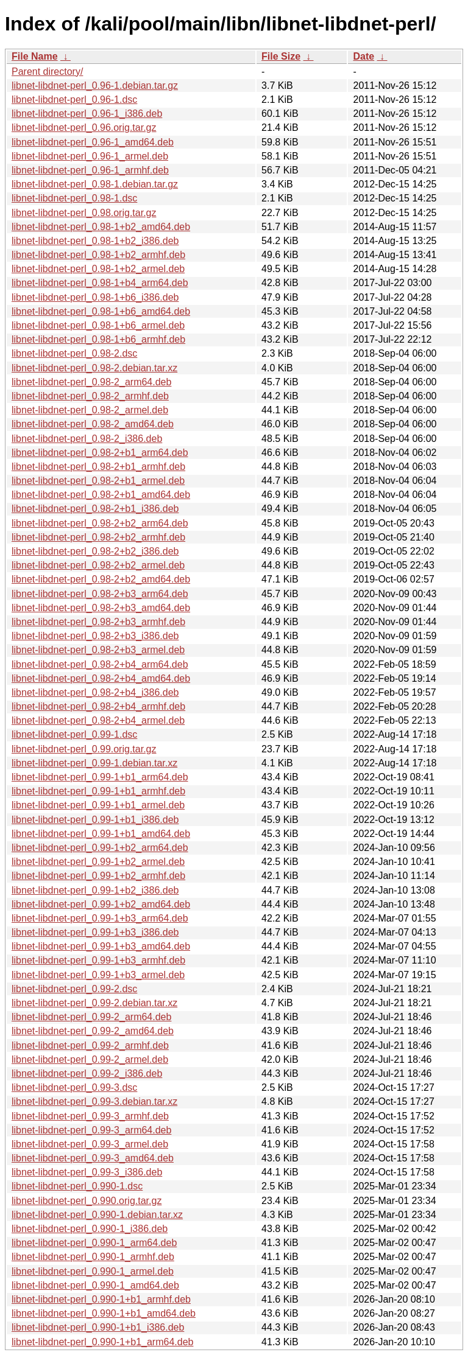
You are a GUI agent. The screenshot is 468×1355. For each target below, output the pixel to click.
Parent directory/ (47, 71)
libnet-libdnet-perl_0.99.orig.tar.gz (84, 749)
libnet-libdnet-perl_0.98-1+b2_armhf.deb (98, 255)
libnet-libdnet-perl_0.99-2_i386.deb (87, 1073)
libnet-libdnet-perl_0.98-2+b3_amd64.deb (101, 608)
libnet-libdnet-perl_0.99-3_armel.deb (90, 1144)
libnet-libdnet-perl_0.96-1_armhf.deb (90, 170)
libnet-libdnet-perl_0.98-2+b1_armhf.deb (98, 466)
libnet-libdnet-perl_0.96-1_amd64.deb (93, 142)
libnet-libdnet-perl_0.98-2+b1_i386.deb (95, 508)
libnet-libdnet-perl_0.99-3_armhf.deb (90, 1116)
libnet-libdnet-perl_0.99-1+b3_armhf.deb (98, 960)
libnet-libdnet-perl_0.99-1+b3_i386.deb (95, 932)
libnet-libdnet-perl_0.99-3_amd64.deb (93, 1158)
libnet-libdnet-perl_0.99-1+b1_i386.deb (95, 819)
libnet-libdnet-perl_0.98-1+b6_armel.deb (98, 325)
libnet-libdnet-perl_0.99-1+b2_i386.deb (95, 890)
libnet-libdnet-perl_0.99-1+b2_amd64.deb (101, 904)
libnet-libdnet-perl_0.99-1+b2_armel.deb (98, 861)
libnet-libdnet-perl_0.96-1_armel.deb (90, 156)
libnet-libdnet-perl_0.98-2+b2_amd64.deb (101, 579)
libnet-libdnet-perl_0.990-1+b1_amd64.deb (104, 1313)
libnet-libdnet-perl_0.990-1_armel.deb (93, 1271)
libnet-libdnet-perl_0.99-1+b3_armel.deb (98, 975)
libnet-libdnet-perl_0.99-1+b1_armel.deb (98, 805)
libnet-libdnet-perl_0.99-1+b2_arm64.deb (100, 847)
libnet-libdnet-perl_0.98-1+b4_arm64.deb (100, 283)
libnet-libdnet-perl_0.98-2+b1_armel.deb (98, 480)
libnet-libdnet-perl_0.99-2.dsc (74, 989)
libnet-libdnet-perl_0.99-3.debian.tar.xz (94, 1101)
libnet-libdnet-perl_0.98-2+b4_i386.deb (95, 692)
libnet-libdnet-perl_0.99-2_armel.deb (90, 1059)
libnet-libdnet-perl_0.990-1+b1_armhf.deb (101, 1299)
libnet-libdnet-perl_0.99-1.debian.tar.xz (94, 763)
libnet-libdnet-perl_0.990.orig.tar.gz (86, 1201)
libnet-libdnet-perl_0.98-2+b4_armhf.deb (98, 706)
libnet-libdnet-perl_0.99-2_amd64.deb (93, 1031)
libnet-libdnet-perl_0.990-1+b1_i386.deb (98, 1327)
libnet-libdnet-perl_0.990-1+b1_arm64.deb (102, 1342)
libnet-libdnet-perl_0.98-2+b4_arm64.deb (100, 664)
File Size (280, 56)
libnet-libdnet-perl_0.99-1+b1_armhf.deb (98, 791)
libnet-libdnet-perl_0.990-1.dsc (77, 1186)
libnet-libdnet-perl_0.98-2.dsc (74, 353)
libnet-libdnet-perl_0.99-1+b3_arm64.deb (100, 918)
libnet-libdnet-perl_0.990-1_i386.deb (90, 1229)
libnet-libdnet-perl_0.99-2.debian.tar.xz (94, 1003)
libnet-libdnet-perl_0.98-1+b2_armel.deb (98, 269)
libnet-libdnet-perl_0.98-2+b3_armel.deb (98, 650)
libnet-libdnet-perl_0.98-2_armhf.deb (90, 396)
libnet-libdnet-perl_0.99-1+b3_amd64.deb (101, 946)
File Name (35, 56)
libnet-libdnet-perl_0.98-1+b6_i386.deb (95, 297)
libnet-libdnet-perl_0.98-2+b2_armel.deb (98, 565)
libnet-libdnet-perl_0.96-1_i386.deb (87, 113)
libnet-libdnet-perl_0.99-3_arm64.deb (91, 1130)
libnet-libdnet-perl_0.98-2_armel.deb (90, 410)
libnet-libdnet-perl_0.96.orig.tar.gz (84, 127)
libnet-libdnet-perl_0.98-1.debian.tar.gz (95, 184)
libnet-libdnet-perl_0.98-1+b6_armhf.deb (98, 339)
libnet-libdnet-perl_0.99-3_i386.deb (87, 1172)
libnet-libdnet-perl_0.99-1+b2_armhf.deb (98, 875)
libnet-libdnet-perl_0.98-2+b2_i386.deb (95, 551)
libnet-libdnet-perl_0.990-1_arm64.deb (94, 1243)
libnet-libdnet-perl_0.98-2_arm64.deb (91, 382)
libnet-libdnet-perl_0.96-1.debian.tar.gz (95, 85)
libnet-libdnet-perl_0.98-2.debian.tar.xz (94, 368)
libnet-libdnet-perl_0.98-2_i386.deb (87, 438)
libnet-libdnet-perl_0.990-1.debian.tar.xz (97, 1215)
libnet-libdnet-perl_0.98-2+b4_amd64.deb (101, 678)
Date (363, 56)
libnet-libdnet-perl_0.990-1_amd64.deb (95, 1285)
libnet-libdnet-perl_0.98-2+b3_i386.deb (95, 636)
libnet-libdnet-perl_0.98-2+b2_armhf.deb (98, 537)
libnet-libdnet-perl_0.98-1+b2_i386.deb (95, 241)
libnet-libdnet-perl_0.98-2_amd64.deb (93, 424)
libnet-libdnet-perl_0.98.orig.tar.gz (84, 213)
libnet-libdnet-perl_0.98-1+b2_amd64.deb (101, 227)
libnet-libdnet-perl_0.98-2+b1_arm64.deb (100, 452)
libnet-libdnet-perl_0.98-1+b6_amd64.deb (101, 311)
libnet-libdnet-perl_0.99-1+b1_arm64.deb (100, 777)
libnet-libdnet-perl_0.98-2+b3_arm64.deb (100, 594)
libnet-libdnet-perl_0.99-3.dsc (74, 1087)
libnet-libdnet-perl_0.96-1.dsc (74, 99)
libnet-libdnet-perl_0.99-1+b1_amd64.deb (101, 833)
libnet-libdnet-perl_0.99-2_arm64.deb (91, 1017)
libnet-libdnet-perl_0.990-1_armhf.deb (93, 1257)
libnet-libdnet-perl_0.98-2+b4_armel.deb (98, 720)
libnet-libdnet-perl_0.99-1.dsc (74, 734)
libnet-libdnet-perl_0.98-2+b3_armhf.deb (98, 622)
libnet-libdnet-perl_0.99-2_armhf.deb (90, 1045)
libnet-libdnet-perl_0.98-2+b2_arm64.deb (100, 523)
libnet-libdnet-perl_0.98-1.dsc (74, 198)
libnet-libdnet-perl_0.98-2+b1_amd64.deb (101, 494)
